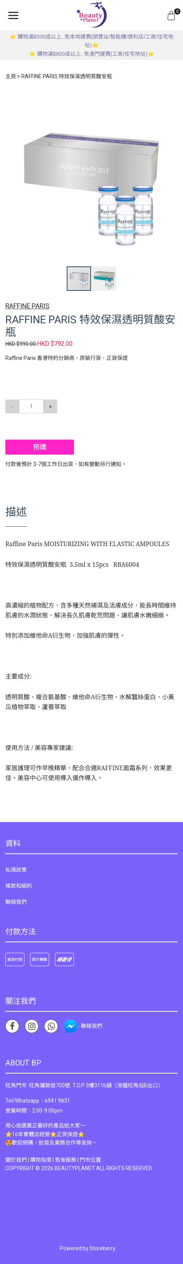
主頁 (10, 76)
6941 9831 (57, 1101)
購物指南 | (42, 1160)
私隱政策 (16, 870)
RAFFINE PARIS (27, 306)
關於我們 (16, 1160)
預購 (40, 447)
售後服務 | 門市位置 (78, 1160)
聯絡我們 (16, 902)
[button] (171, 100)
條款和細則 (18, 886)
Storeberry (103, 1248)
